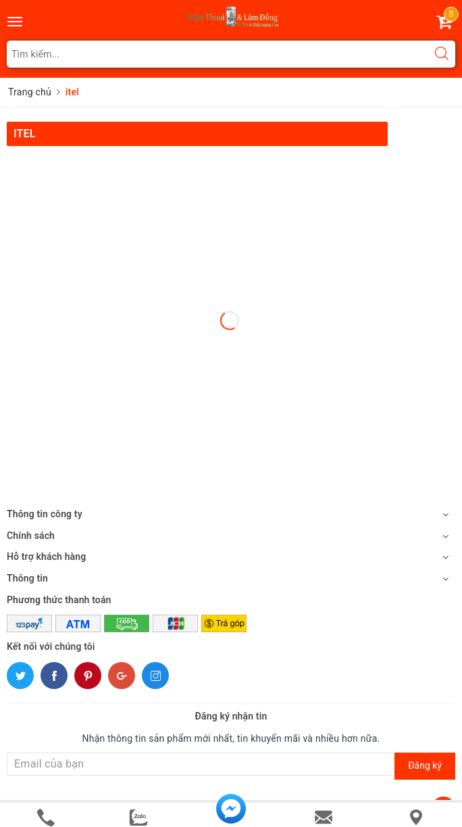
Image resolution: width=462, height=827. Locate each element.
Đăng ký (425, 765)
